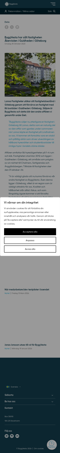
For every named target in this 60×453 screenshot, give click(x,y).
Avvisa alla (30, 249)
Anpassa (30, 240)
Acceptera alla (30, 231)
